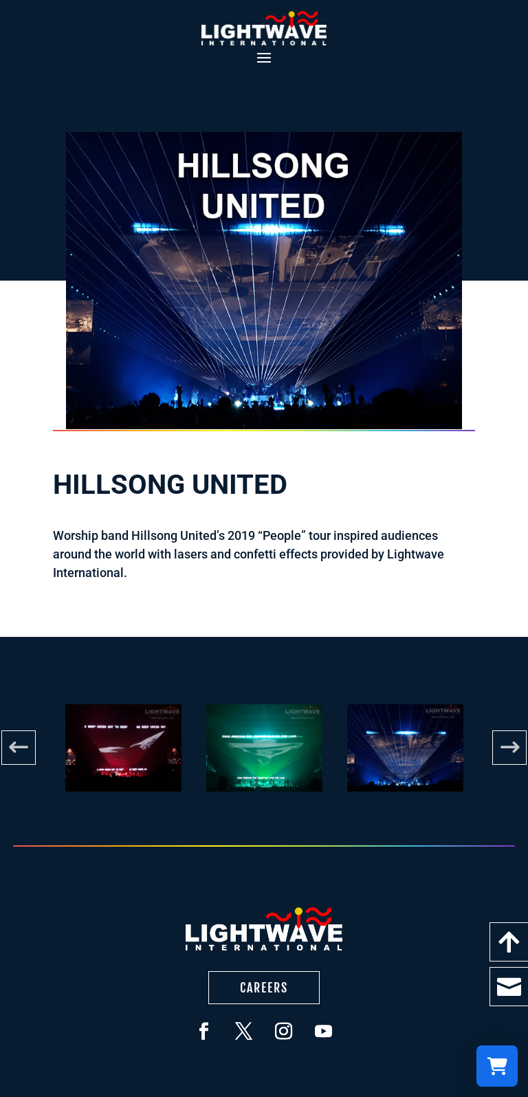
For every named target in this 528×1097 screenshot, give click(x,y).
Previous (18, 747)
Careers (264, 987)
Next (509, 747)
